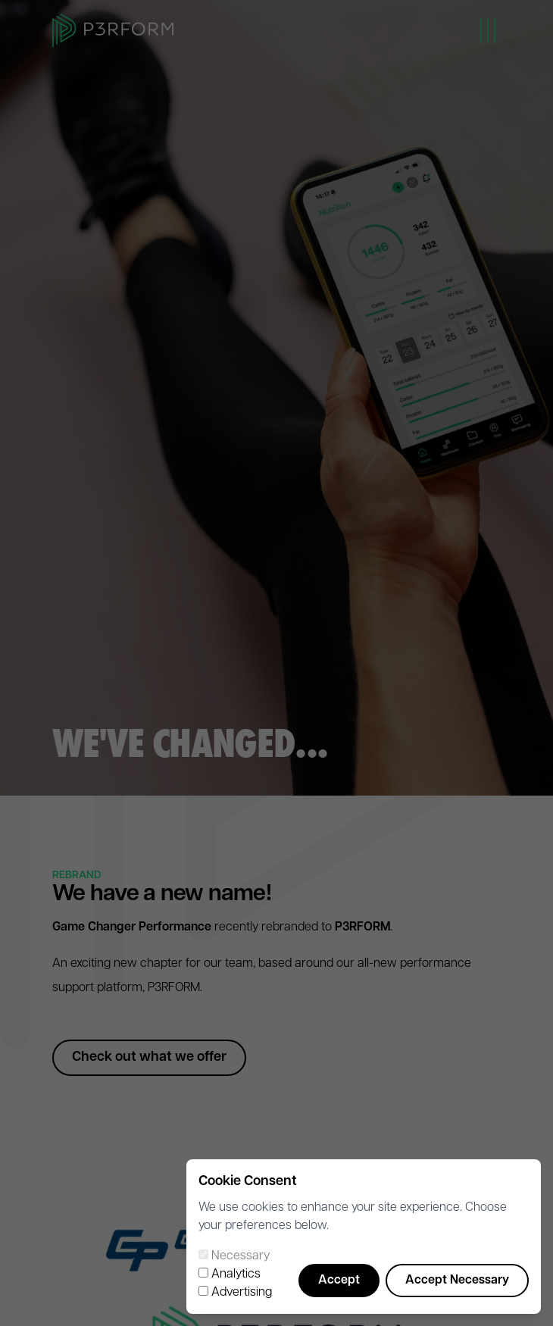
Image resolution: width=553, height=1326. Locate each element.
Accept (339, 1280)
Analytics (236, 1274)
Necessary (240, 1256)
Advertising (241, 1293)
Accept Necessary (457, 1280)
